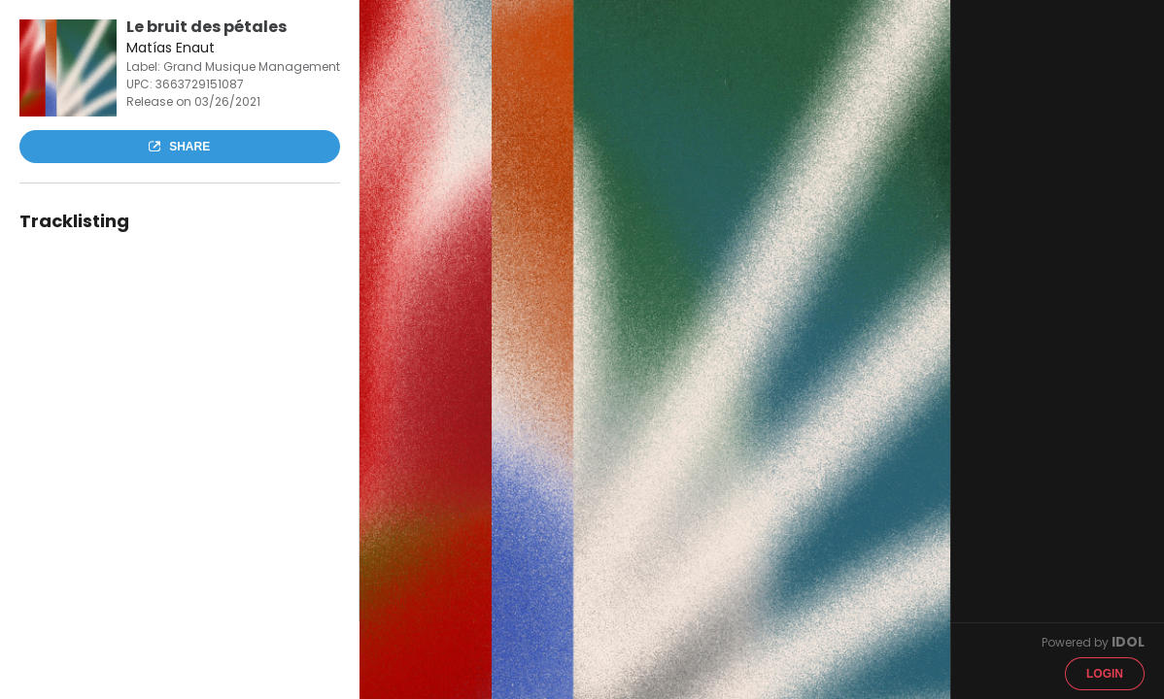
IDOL (1128, 641)
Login (1104, 674)
